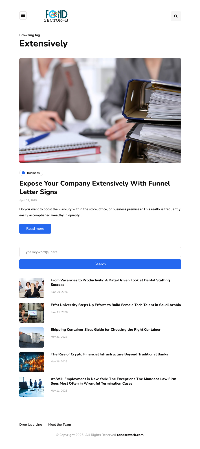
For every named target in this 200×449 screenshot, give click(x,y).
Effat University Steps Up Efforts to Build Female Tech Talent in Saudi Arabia (116, 304)
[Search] (100, 252)
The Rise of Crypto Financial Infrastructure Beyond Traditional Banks (109, 354)
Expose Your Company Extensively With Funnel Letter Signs (94, 188)
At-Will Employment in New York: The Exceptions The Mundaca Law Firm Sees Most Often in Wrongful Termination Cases (113, 381)
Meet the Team (59, 424)
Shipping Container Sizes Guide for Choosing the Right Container (106, 329)
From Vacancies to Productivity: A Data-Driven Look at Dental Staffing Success (110, 282)
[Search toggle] (176, 16)
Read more (35, 228)
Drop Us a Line (30, 424)
